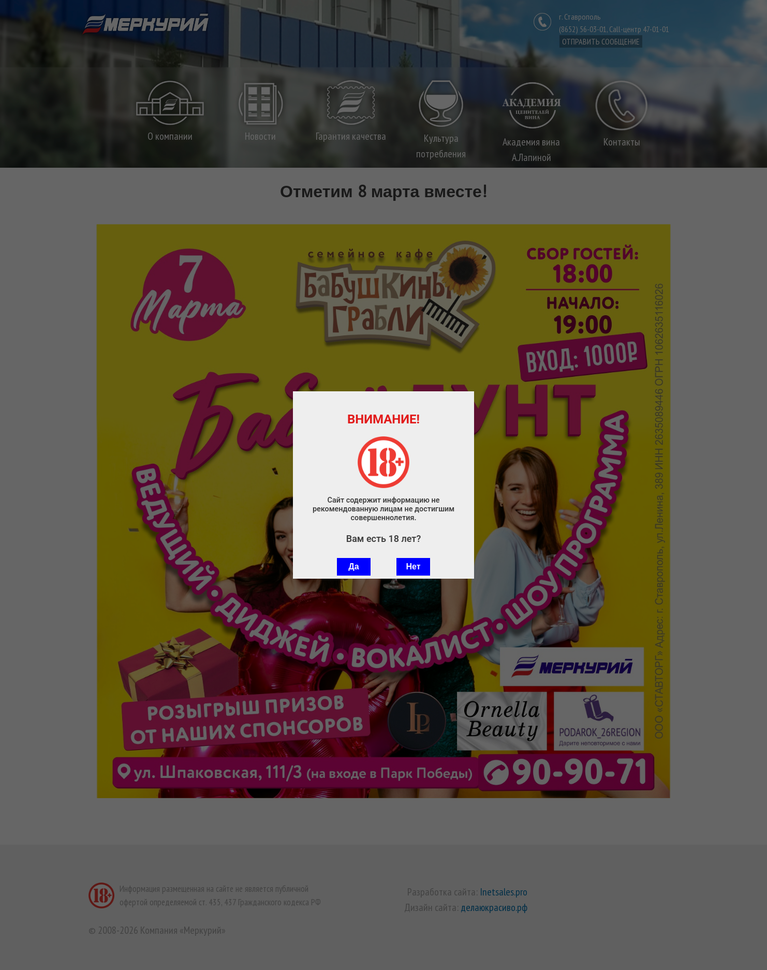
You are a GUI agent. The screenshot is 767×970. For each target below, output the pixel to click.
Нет (413, 566)
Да (353, 566)
